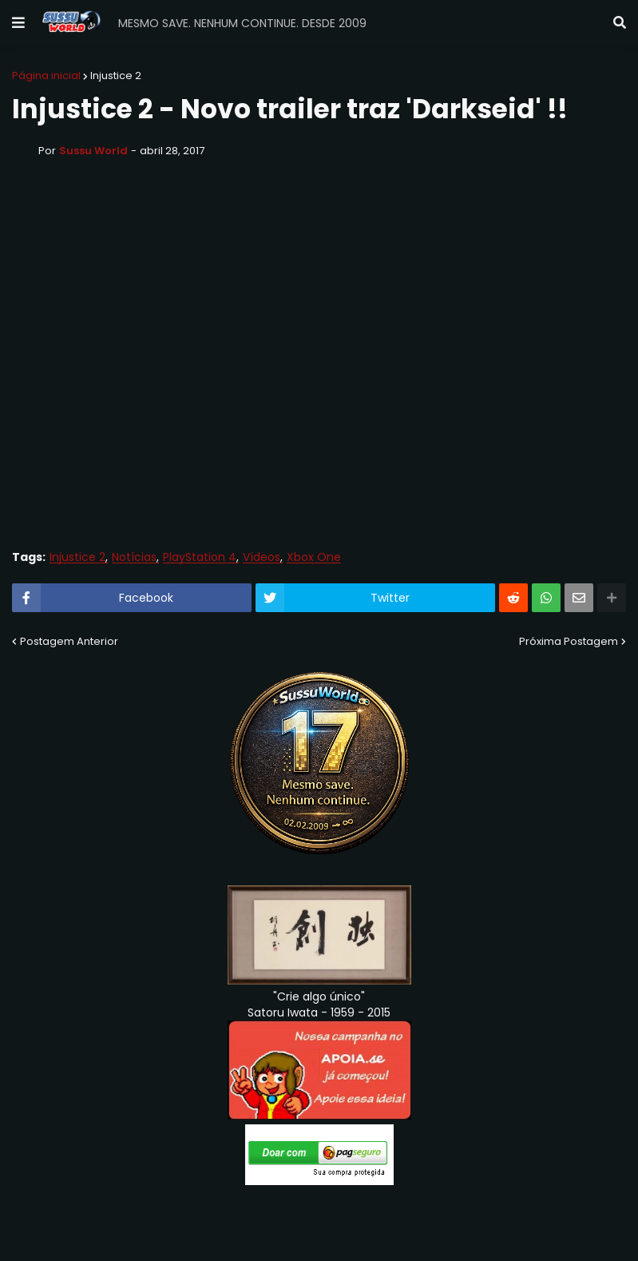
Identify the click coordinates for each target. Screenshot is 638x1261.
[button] (18, 23)
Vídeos (261, 557)
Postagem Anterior (69, 641)
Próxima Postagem (568, 641)
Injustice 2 (115, 75)
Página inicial (46, 75)
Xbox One (314, 557)
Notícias (134, 557)
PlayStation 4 (199, 557)
